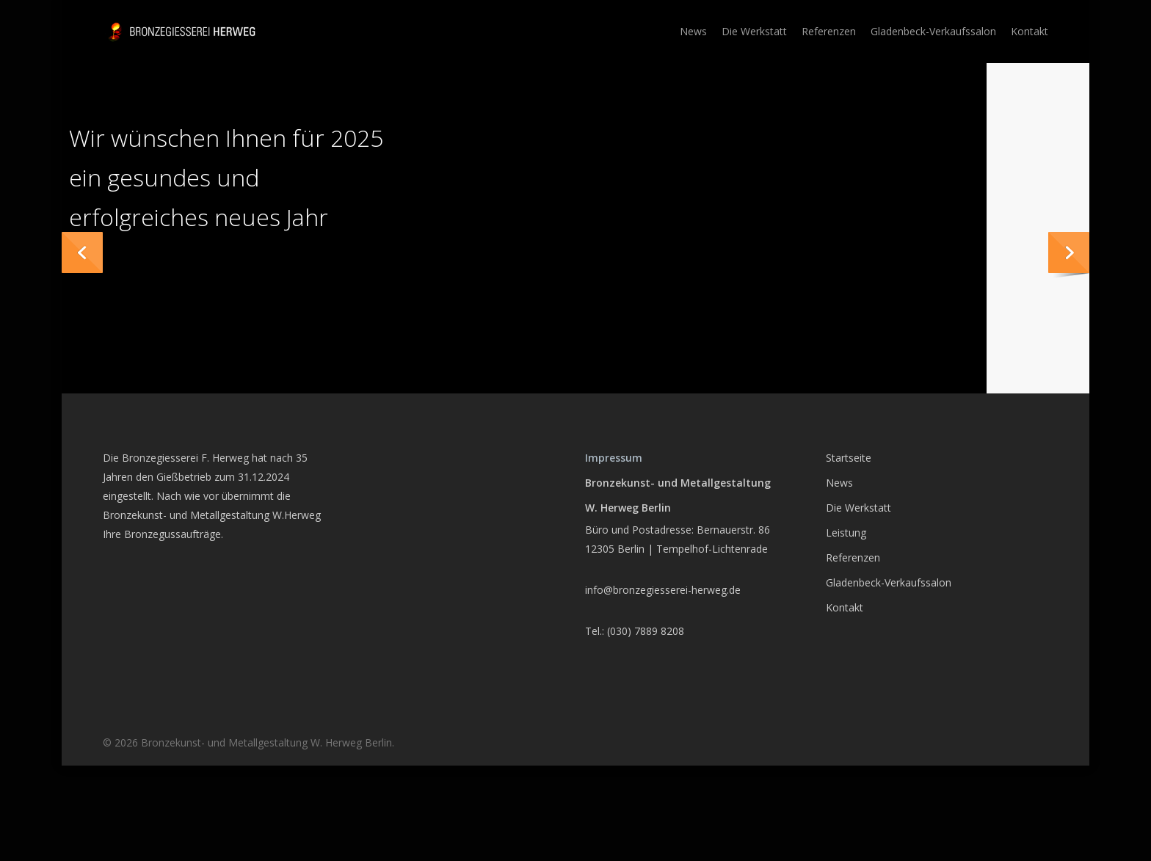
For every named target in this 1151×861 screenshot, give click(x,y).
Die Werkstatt (858, 508)
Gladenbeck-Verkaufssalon (888, 582)
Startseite (848, 458)
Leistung (846, 533)
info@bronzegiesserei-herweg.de (663, 590)
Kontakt (844, 607)
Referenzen (853, 557)
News (839, 483)
